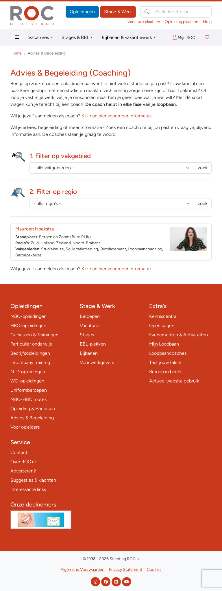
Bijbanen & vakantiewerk (127, 37)
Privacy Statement (125, 569)
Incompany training (30, 362)
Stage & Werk (118, 11)
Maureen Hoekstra (34, 229)
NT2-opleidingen (27, 371)
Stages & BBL (75, 37)
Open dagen (161, 325)
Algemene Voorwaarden (82, 569)
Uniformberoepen (28, 390)
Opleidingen (82, 11)
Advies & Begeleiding (32, 418)
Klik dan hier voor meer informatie (116, 116)
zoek (203, 167)
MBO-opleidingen (28, 316)
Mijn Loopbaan (164, 344)
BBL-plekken (93, 344)
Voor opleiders (25, 427)
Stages (87, 334)
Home (16, 53)
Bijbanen (89, 353)
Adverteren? (23, 471)
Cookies (154, 569)
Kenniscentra (162, 316)
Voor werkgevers (97, 362)
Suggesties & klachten (33, 480)
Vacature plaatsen (143, 21)
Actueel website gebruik (174, 381)
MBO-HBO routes (28, 399)
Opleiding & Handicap (32, 408)
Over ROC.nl (23, 461)
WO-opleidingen (27, 381)
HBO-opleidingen (28, 325)
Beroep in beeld (165, 371)
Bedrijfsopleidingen (30, 353)
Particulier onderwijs (31, 344)
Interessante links (28, 489)
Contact (18, 452)
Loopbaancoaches (167, 353)
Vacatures (38, 37)
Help (207, 21)
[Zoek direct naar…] (176, 12)
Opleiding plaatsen (181, 21)
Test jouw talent (165, 362)
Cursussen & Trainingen (34, 334)
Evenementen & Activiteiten (178, 334)
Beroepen (90, 316)
